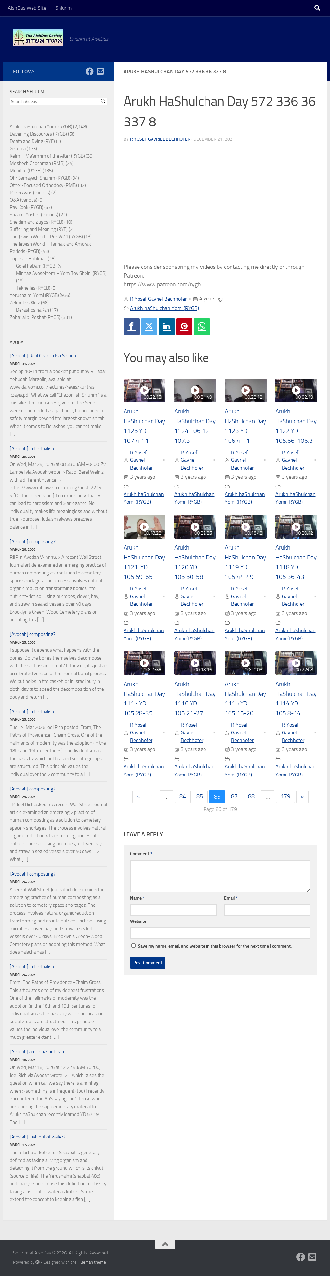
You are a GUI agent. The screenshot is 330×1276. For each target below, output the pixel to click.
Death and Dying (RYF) (32, 141)
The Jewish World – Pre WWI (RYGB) (46, 236)
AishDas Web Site (27, 8)
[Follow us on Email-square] (100, 71)
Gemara (18, 149)
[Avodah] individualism (33, 449)
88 (252, 798)
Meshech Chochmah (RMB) (37, 163)
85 (199, 798)
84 (182, 798)
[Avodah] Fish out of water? (38, 1137)
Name (137, 900)
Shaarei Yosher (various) (34, 215)
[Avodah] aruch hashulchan (37, 1052)
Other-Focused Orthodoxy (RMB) (43, 185)
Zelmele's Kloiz (25, 303)
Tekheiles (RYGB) (33, 288)
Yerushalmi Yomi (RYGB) (34, 295)
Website (138, 923)
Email (231, 900)
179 (286, 798)
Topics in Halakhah (28, 259)
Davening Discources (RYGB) (38, 134)
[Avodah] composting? (33, 541)
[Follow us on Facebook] (90, 71)
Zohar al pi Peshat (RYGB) (35, 317)
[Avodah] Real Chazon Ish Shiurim (44, 356)
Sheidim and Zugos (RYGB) (36, 222)
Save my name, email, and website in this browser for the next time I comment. (215, 947)
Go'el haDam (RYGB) (36, 266)
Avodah (18, 342)
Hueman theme (92, 1262)
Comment (141, 855)
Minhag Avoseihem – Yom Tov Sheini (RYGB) (61, 273)
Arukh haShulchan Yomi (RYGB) (164, 308)
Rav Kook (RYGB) (26, 207)
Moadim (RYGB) (26, 171)
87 (234, 798)
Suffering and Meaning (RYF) (39, 229)
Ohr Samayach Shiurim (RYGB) (40, 178)
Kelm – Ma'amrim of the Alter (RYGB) (47, 156)
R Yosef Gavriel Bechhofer (160, 139)
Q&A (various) (23, 200)
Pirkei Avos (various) (30, 193)
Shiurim (63, 8)
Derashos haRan (32, 310)
